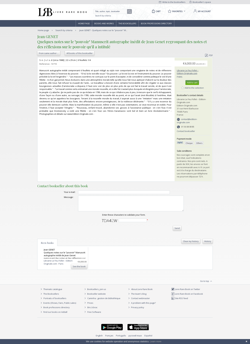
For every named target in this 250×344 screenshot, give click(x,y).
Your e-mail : (63, 192)
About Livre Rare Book (142, 292)
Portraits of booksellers (55, 301)
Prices (90, 305)
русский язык (135, 338)
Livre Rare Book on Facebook (187, 296)
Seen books (47, 245)
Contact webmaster (138, 301)
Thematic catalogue (51, 292)
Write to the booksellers (172, 2)
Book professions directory (156, 23)
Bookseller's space (200, 2)
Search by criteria (103, 15)
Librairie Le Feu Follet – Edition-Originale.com (188, 72)
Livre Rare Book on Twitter (185, 292)
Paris (179, 76)
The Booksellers (127, 23)
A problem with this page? (141, 305)
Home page (84, 23)
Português (121, 338)
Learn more (155, 341)
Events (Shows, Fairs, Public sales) (58, 305)
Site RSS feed (179, 301)
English (99, 338)
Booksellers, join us (95, 292)
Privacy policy (135, 310)
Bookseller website (95, 296)
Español (148, 338)
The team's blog (136, 296)
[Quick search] (111, 11)
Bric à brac (92, 310)
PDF (209, 55)
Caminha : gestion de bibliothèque (103, 301)
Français (109, 338)
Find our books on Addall (53, 314)
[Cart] (156, 11)
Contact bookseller (186, 131)
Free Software (94, 314)
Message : (62, 197)
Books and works (104, 23)
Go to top (206, 284)
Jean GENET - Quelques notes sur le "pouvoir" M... (103, 30)
